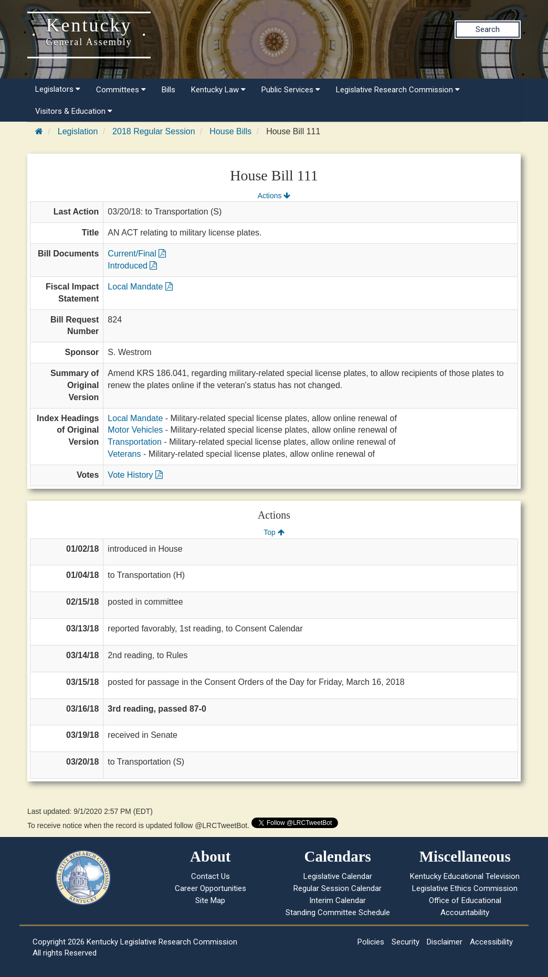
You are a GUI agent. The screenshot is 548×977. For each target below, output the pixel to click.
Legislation (78, 131)
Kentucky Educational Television (465, 876)
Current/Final (137, 253)
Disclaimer (444, 942)
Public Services (290, 89)
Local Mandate (140, 286)
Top (274, 532)
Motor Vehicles (135, 429)
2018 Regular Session (153, 131)
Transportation (135, 441)
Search (488, 29)
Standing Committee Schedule (338, 912)
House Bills (230, 131)
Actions (274, 195)
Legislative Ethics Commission (465, 888)
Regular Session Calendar (337, 888)
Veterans (124, 453)
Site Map (210, 900)
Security (405, 942)
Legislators (57, 89)
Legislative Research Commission (398, 89)
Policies (370, 942)
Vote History (135, 474)
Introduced (132, 265)
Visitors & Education (73, 111)
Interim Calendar (337, 900)
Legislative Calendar (337, 876)
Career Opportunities (210, 888)
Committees (121, 89)
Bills (168, 89)
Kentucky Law (218, 89)
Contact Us (210, 876)
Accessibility (491, 942)
